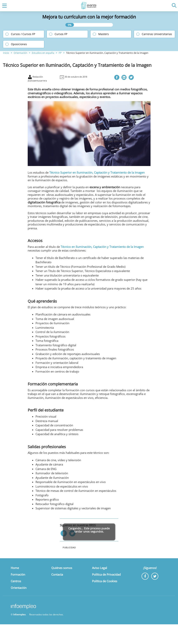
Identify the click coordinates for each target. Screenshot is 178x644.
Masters (103, 34)
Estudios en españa (43, 53)
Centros (16, 581)
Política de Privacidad (106, 574)
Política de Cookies (104, 581)
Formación (18, 574)
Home (15, 568)
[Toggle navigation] (3, 5)
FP (60, 53)
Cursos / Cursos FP (23, 34)
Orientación (20, 53)
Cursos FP (61, 34)
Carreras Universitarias (157, 34)
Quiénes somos (61, 568)
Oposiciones (19, 44)
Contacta (57, 574)
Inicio (6, 53)
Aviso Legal (99, 568)
